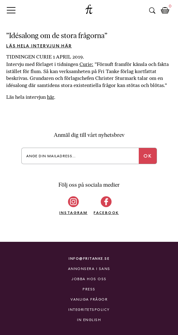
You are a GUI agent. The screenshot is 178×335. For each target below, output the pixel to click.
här (50, 97)
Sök (152, 10)
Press (89, 289)
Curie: (86, 64)
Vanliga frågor (89, 299)
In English (89, 319)
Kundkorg (165, 10)
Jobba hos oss (89, 278)
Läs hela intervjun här (39, 46)
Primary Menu (11, 10)
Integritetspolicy (89, 309)
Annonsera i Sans (89, 268)
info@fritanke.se (89, 258)
